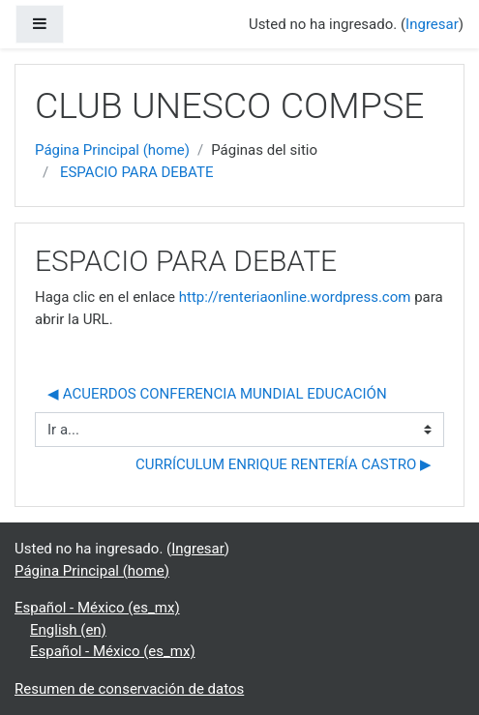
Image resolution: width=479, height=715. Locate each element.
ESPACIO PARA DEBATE (137, 172)
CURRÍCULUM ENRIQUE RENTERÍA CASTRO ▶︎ (283, 464)
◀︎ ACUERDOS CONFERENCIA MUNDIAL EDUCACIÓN (217, 393)
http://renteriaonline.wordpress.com (295, 297)
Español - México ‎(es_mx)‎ (97, 607)
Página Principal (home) (112, 150)
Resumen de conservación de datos (129, 689)
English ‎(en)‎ (68, 630)
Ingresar (432, 24)
